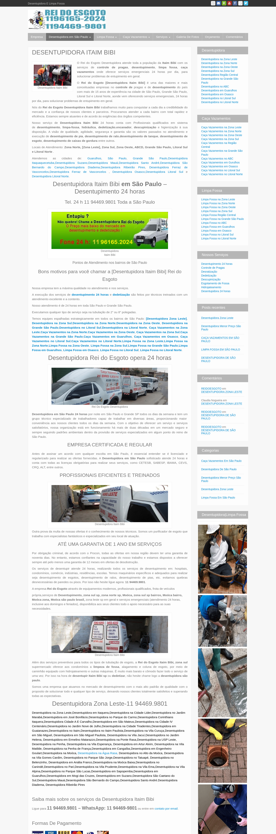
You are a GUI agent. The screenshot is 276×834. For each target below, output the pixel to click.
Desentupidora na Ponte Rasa (116, 739)
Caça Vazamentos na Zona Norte (64, 332)
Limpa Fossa (107, 36)
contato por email (166, 808)
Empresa (37, 36)
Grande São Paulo (150, 158)
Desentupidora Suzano (71, 162)
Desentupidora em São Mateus (113, 721)
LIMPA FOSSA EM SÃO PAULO (220, 349)
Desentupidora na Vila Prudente (96, 766)
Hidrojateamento (211, 287)
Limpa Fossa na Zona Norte (218, 203)
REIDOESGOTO (211, 388)
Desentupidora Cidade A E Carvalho (68, 721)
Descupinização (210, 279)
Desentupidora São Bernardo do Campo (92, 780)
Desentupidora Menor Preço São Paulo (221, 479)
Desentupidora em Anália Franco (70, 762)
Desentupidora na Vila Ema (136, 766)
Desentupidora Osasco (128, 171)
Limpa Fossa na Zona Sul (109, 345)
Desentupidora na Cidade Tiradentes (126, 726)
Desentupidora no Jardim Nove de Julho (74, 726)
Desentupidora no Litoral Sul (218, 98)
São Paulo (117, 158)
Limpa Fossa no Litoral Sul (217, 234)
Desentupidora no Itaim (64, 730)
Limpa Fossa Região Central (218, 215)
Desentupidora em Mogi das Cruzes (71, 775)
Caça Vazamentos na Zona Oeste (221, 135)
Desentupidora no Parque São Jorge (88, 757)
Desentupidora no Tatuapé (130, 757)
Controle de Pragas (213, 267)
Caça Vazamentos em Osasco (219, 166)
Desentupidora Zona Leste (217, 317)
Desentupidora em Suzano (114, 775)
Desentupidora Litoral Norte (50, 176)
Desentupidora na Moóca (59, 753)
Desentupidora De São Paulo (218, 469)
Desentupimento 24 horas (216, 263)
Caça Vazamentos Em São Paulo (221, 460)
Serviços (163, 36)
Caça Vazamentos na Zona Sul (220, 139)
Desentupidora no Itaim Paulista (102, 730)
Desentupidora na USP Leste (156, 739)
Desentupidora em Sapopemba (112, 771)
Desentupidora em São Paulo (70, 36)
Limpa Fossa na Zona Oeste (218, 207)
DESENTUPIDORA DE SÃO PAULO (218, 432)
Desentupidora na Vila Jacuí (126, 735)
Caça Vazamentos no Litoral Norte (222, 174)
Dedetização (208, 275)
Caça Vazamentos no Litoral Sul (220, 170)
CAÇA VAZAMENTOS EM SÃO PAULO (220, 339)
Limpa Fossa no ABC (214, 222)
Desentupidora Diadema (82, 167)
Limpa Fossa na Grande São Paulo (222, 218)
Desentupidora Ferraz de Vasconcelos (79, 171)
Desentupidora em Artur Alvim (133, 744)
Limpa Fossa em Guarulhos (218, 226)
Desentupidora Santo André (139, 162)
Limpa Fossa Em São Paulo (218, 497)
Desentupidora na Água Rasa (97, 753)
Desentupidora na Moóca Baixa (114, 762)
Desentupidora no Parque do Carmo (113, 717)
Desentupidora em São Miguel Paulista (79, 735)
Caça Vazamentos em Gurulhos (220, 162)
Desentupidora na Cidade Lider (130, 712)
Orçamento (212, 36)
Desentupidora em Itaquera (90, 712)
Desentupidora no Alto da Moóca (140, 753)
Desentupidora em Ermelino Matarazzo (69, 739)
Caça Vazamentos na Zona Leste (221, 127)
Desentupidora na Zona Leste (52, 712)
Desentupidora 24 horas (215, 291)
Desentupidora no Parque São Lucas (65, 771)
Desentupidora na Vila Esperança (89, 744)
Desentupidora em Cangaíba (111, 748)
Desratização (209, 271)
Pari (71, 766)
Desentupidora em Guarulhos (219, 90)
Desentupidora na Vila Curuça (144, 730)
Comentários (234, 36)
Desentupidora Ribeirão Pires (123, 167)
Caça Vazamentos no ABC (217, 158)
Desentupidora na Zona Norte (219, 63)
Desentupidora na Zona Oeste (219, 67)
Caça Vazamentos (136, 36)
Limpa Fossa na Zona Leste (218, 199)
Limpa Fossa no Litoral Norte (218, 238)
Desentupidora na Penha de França (67, 748)
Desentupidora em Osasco (217, 94)
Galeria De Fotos (187, 36)
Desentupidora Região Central (219, 74)
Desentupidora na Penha (48, 744)
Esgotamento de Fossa (215, 283)
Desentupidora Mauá (103, 162)
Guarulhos (94, 158)
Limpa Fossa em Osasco (216, 230)
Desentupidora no (56, 766)
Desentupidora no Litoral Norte (219, 102)
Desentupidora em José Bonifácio (65, 717)
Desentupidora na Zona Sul (217, 70)
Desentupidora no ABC (215, 86)
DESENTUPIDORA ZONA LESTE (221, 391)
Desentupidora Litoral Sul (164, 171)
